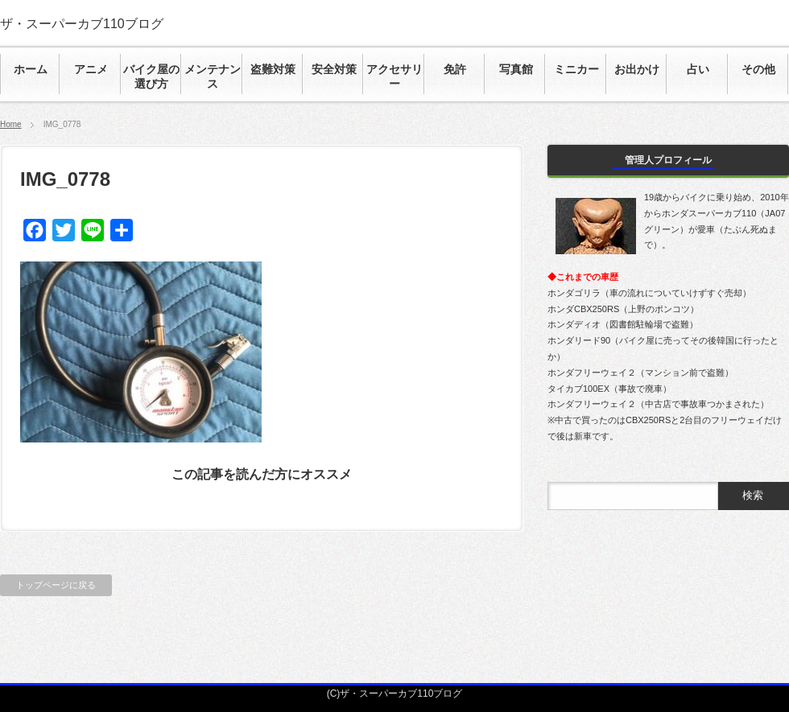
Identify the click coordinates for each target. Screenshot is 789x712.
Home (11, 124)
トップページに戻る (56, 585)
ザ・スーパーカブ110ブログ (81, 24)
